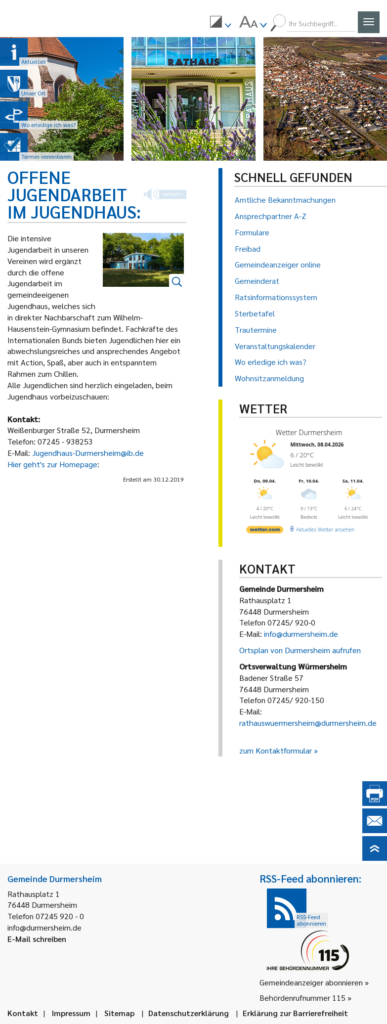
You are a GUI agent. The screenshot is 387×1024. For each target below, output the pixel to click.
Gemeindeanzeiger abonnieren (311, 982)
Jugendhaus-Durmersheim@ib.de (88, 452)
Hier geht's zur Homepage (52, 464)
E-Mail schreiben (36, 939)
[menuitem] (220, 23)
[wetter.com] (264, 531)
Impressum (71, 1013)
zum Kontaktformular (275, 750)
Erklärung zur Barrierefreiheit (295, 1013)
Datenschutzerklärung (188, 1013)
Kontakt (22, 1013)
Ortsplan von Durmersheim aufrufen (300, 650)
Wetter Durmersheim (308, 432)
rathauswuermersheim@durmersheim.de (308, 722)
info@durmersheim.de (301, 633)
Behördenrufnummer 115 (302, 997)
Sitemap (119, 1013)
